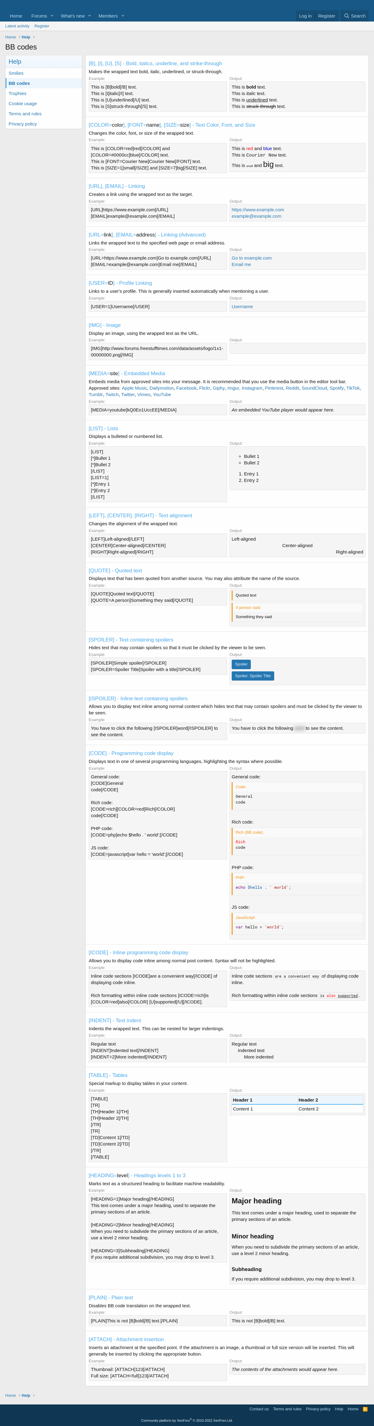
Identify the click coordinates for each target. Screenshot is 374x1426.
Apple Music (134, 388)
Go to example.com (252, 257)
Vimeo (143, 394)
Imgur (233, 388)
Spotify (337, 388)
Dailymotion (162, 388)
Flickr (204, 388)
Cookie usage (23, 103)
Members (108, 15)
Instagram (252, 388)
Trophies (17, 93)
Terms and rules (25, 113)
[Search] (355, 16)
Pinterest (274, 388)
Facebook (186, 388)
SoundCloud (314, 388)
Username (242, 306)
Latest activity (17, 26)
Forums (39, 15)
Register (42, 26)
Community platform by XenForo (187, 1420)
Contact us (259, 1409)
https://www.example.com (258, 209)
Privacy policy (23, 123)
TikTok (353, 388)
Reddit (292, 388)
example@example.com (256, 216)
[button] (52, 16)
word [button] (300, 728)
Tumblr (96, 394)
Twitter (128, 394)
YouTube (162, 394)
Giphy (219, 388)
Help (339, 1409)
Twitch (112, 394)
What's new (73, 15)
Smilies (16, 73)
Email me (241, 264)
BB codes (19, 83)
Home (16, 15)
